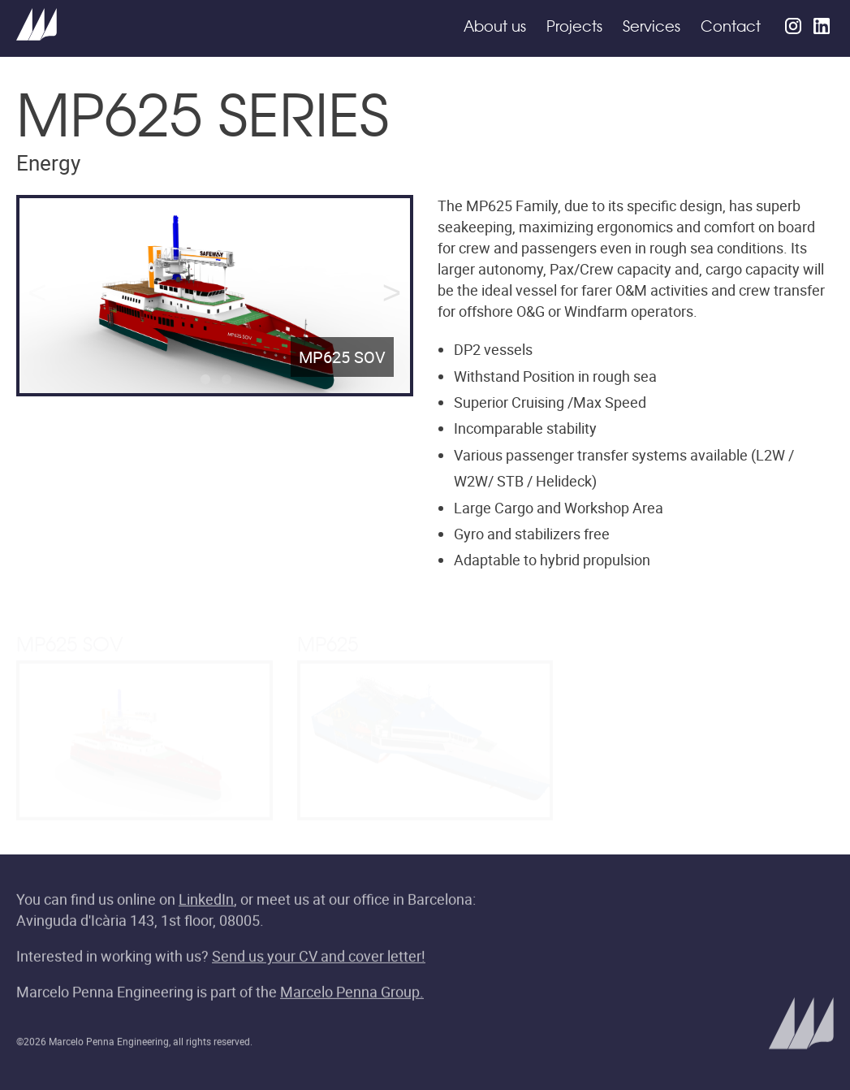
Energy (48, 163)
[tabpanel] (214, 296)
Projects (574, 27)
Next (392, 295)
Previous (37, 295)
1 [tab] (203, 382)
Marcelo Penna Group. (352, 993)
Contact (731, 27)
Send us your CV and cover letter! (318, 957)
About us (495, 27)
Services (651, 27)
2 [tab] (224, 382)
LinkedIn (206, 900)
